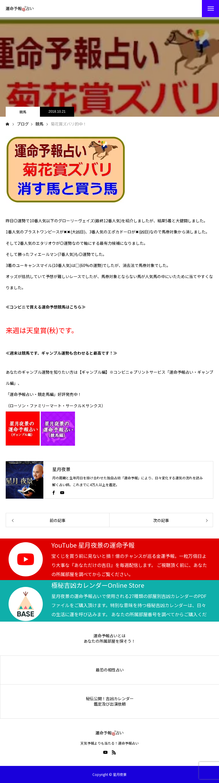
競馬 (22, 111)
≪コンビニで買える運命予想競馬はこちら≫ (46, 307)
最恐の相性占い (110, 670)
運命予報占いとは (109, 635)
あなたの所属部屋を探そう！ (109, 641)
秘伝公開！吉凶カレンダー (110, 698)
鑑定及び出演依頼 (110, 704)
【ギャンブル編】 (94, 372)
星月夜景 (61, 469)
